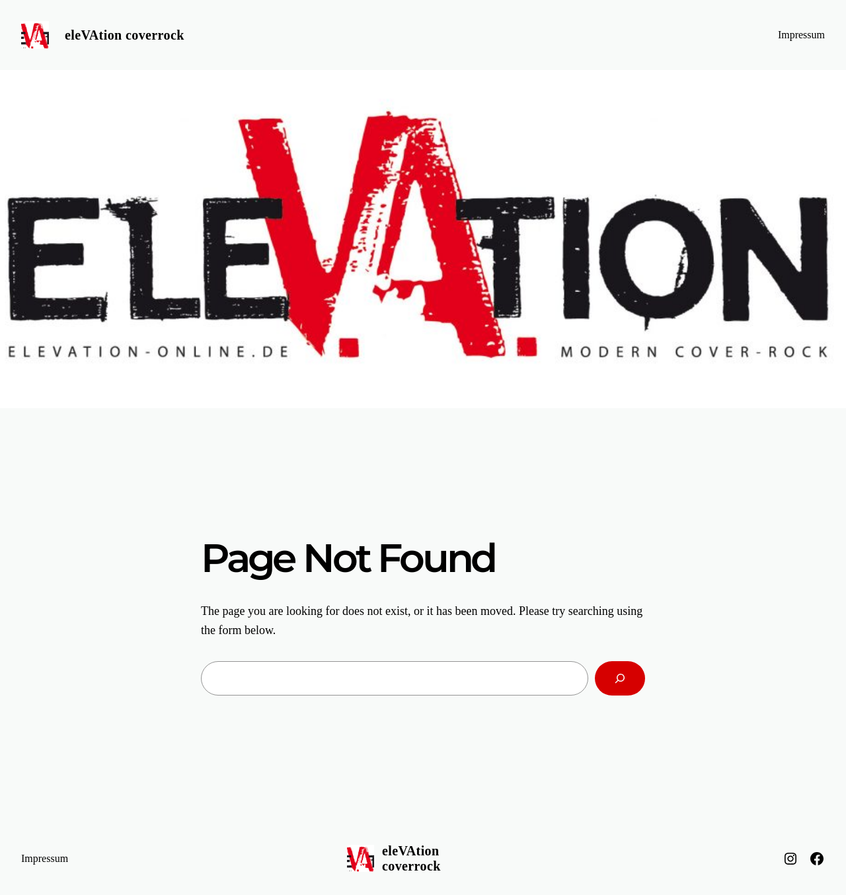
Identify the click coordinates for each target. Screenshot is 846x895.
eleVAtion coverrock (124, 35)
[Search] (620, 678)
